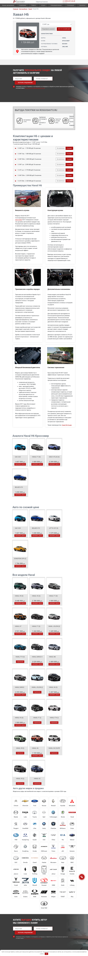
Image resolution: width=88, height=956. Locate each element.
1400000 (37, 850)
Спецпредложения (56, 5)
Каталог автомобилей (8, 5)
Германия (27, 829)
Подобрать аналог (48, 29)
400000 (16, 838)
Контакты (82, 5)
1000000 (20, 844)
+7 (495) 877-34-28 (69, 1)
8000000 (21, 857)
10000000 (33, 865)
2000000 (16, 852)
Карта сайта (26, 944)
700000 (36, 842)
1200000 (21, 846)
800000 (36, 844)
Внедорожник (19, 835)
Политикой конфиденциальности (35, 84)
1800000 (21, 850)
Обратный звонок (42, 2)
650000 (20, 840)
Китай (34, 829)
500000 (20, 838)
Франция (69, 829)
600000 (53, 875)
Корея (40, 829)
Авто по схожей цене (64, 29)
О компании (22, 5)
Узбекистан (60, 829)
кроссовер (18, 215)
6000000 (16, 857)
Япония (16, 831)
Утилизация (70, 5)
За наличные (61, 144)
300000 (32, 838)
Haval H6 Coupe (67, 421)
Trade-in (33, 5)
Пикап (41, 867)
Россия (46, 829)
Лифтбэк (50, 835)
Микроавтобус (68, 835)
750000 (16, 842)
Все (27, 896)
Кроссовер (35, 835)
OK (46, 953)
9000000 (16, 859)
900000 (16, 844)
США (52, 829)
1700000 (15, 870)
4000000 (37, 859)
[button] (15, 144)
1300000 (16, 848)
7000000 (37, 861)
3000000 (21, 852)
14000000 (21, 859)
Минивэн (29, 867)
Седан (54, 867)
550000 (16, 840)
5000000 (32, 861)
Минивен (16, 867)
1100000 (16, 846)
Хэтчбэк (16, 896)
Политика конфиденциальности (56, 944)
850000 (20, 842)
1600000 (16, 850)
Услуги (43, 5)
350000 (36, 838)
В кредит (69, 144)
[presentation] (26, 93)
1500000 (21, 848)
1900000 (32, 857)
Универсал (69, 867)
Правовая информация (38, 944)
